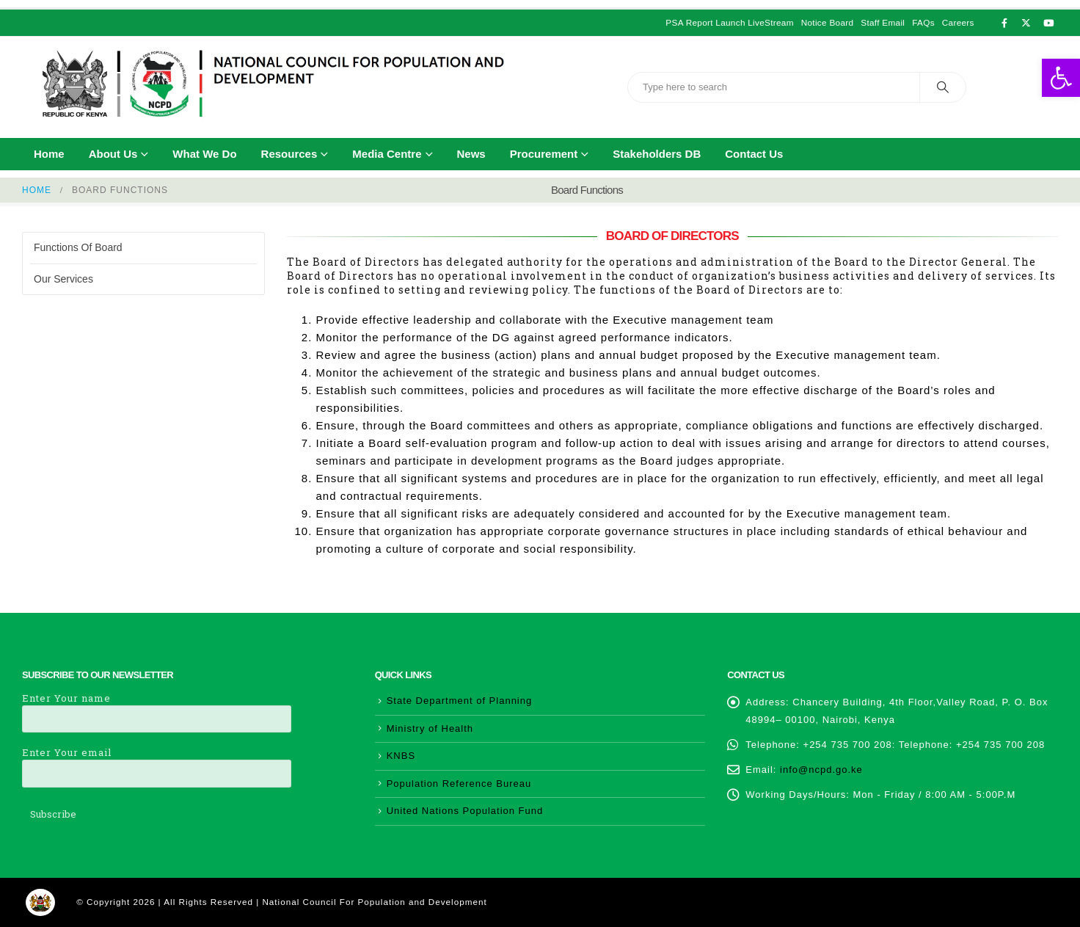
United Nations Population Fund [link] (465, 810)
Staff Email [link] (883, 22)
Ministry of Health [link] (430, 728)
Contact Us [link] (754, 154)
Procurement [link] (544, 154)
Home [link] (49, 154)
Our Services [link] (63, 279)
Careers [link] (958, 22)
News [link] (471, 154)
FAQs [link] (923, 22)
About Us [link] (113, 154)
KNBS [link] (401, 755)
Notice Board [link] (827, 22)
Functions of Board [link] (78, 247)
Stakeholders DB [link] (657, 154)
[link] (1061, 78)
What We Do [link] (204, 154)
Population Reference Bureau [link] (459, 783)
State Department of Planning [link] (460, 700)
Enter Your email (156, 762)
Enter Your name (156, 707)
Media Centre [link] (386, 154)
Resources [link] (289, 154)
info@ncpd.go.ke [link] (821, 769)
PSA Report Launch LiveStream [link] (729, 22)
